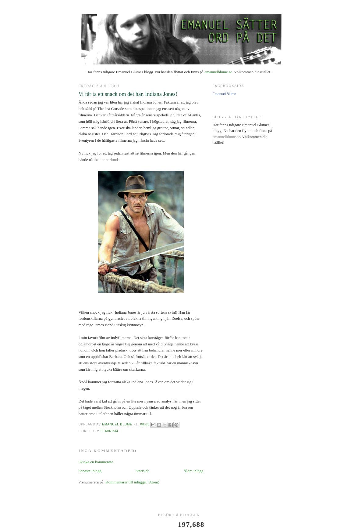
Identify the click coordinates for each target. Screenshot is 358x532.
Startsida (143, 470)
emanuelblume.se (218, 72)
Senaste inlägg (90, 470)
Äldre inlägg (193, 470)
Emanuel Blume (224, 94)
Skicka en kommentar (96, 462)
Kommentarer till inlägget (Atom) (132, 482)
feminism (109, 431)
